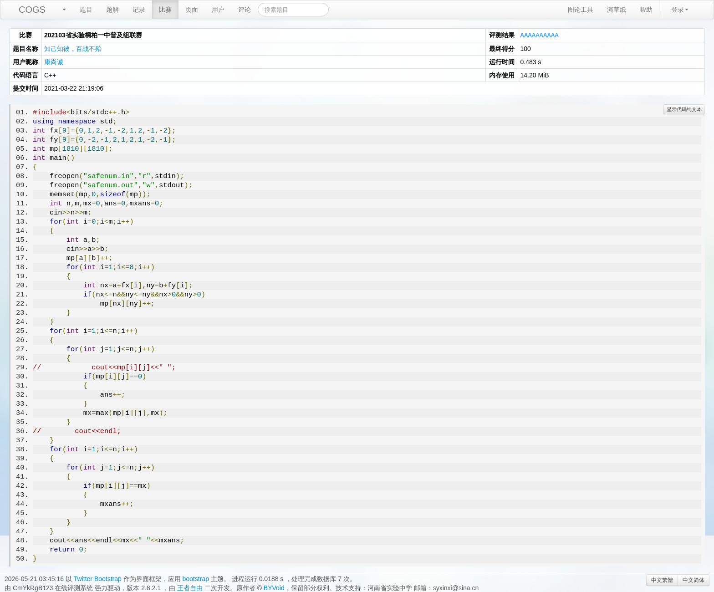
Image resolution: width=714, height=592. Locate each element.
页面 (191, 9)
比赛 (165, 9)
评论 (244, 9)
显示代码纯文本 (684, 109)
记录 (139, 9)
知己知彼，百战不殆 (73, 48)
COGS (32, 10)
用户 (218, 9)
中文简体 (693, 580)
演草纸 (616, 9)
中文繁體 (662, 580)
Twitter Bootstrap (98, 578)
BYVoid (274, 587)
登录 (679, 9)
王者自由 (190, 587)
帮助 (646, 9)
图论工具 (580, 9)
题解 (112, 9)
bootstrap (196, 578)
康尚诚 (53, 61)
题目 (86, 9)
